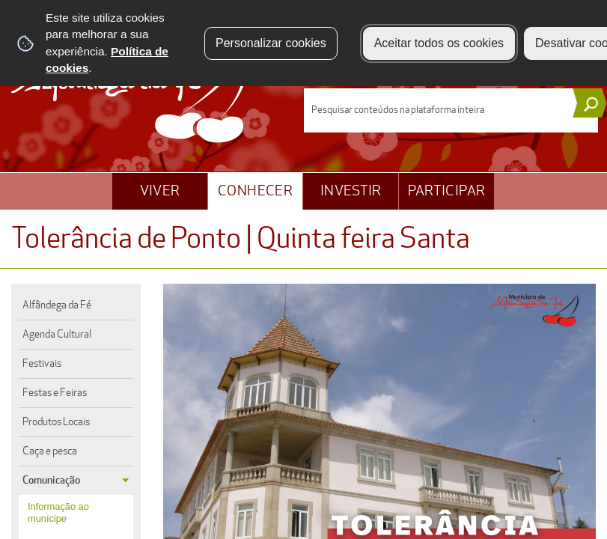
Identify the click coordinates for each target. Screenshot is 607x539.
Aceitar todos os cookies (439, 43)
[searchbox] (451, 110)
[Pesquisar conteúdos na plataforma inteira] (590, 103)
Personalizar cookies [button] (271, 43)
